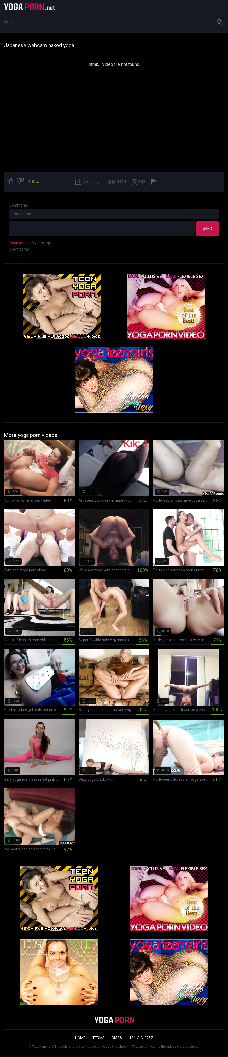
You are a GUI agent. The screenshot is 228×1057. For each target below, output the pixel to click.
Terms (98, 1038)
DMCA (117, 1038)
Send (207, 228)
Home (80, 1038)
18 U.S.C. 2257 (141, 1038)
